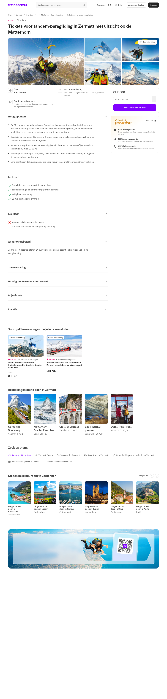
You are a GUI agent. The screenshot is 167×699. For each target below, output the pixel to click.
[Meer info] (151, 120)
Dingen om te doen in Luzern (41, 507)
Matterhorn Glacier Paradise (44, 428)
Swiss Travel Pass (121, 426)
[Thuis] (10, 15)
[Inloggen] (153, 5)
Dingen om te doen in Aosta (142, 507)
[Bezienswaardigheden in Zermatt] (23, 461)
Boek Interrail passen (93, 428)
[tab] (21, 455)
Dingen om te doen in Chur (117, 507)
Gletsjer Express (69, 426)
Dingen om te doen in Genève (66, 507)
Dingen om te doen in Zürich (92, 507)
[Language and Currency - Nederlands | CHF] (104, 5)
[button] (118, 5)
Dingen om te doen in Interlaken (14, 509)
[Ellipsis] (37, 16)
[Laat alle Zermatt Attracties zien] (59, 461)
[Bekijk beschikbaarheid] (134, 107)
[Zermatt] (19, 15)
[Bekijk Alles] (143, 475)
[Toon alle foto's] (147, 42)
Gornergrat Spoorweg (15, 428)
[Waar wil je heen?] (61, 5)
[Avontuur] (29, 15)
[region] (83, 356)
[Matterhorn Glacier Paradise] (52, 15)
